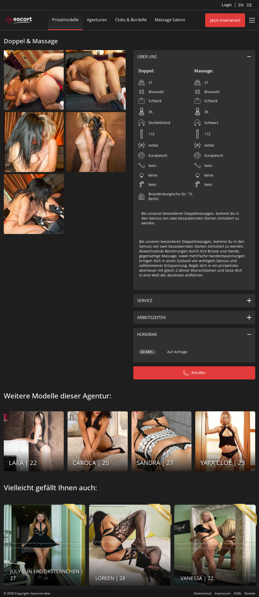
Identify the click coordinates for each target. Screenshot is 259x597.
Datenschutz (203, 593)
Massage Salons (170, 20)
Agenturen (97, 20)
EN (241, 5)
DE (249, 5)
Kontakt (250, 593)
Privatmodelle (65, 20)
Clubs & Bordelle (131, 20)
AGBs (238, 593)
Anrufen (194, 373)
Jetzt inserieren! (225, 20)
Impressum (223, 593)
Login (227, 5)
